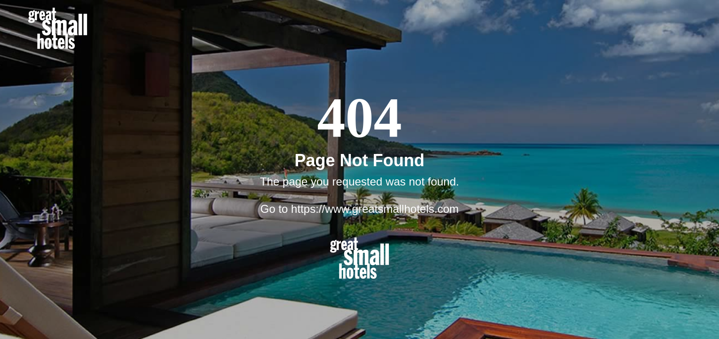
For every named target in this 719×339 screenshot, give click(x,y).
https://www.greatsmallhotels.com (375, 208)
